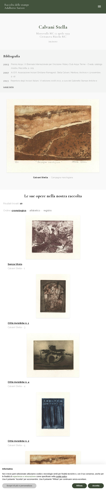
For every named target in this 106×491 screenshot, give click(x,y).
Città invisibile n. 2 (18, 441)
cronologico (19, 210)
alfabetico (35, 210)
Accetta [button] (95, 486)
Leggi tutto (8, 87)
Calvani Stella (40, 177)
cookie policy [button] (61, 476)
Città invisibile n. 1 (18, 323)
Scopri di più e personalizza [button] (19, 486)
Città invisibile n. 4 (18, 382)
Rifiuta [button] (79, 486)
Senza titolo (15, 264)
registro (48, 210)
